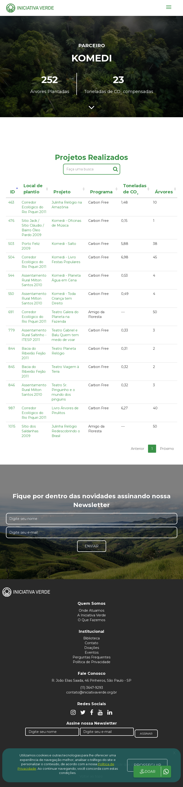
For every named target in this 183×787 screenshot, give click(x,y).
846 (11, 385)
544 (11, 275)
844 (11, 348)
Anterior (137, 449)
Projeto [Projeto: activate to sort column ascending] (62, 192)
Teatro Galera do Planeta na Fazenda (65, 317)
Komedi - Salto (64, 244)
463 (11, 202)
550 (11, 294)
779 (11, 330)
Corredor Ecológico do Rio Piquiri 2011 (34, 207)
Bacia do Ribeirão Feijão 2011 (34, 353)
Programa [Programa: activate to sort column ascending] (101, 192)
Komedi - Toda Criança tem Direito (64, 298)
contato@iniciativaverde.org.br (91, 692)
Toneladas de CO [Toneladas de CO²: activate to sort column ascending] (134, 189)
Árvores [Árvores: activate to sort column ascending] (164, 192)
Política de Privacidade (91, 662)
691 (11, 312)
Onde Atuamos (91, 610)
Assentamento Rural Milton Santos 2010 (34, 280)
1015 (11, 426)
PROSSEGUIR (147, 765)
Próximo (167, 449)
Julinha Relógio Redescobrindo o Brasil (66, 431)
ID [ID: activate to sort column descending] (12, 192)
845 (11, 367)
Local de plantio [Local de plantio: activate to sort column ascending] (33, 189)
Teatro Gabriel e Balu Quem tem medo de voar (65, 335)
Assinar (146, 733)
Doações (91, 648)
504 (11, 257)
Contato (91, 643)
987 (11, 408)
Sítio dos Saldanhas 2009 (30, 431)
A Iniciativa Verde (91, 615)
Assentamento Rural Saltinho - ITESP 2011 (34, 335)
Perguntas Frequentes (91, 657)
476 (11, 221)
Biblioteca (91, 638)
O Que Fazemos (91, 620)
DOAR (147, 771)
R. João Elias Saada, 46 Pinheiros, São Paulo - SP (91, 680)
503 (11, 244)
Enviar (92, 546)
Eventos (92, 652)
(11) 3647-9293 (91, 687)
